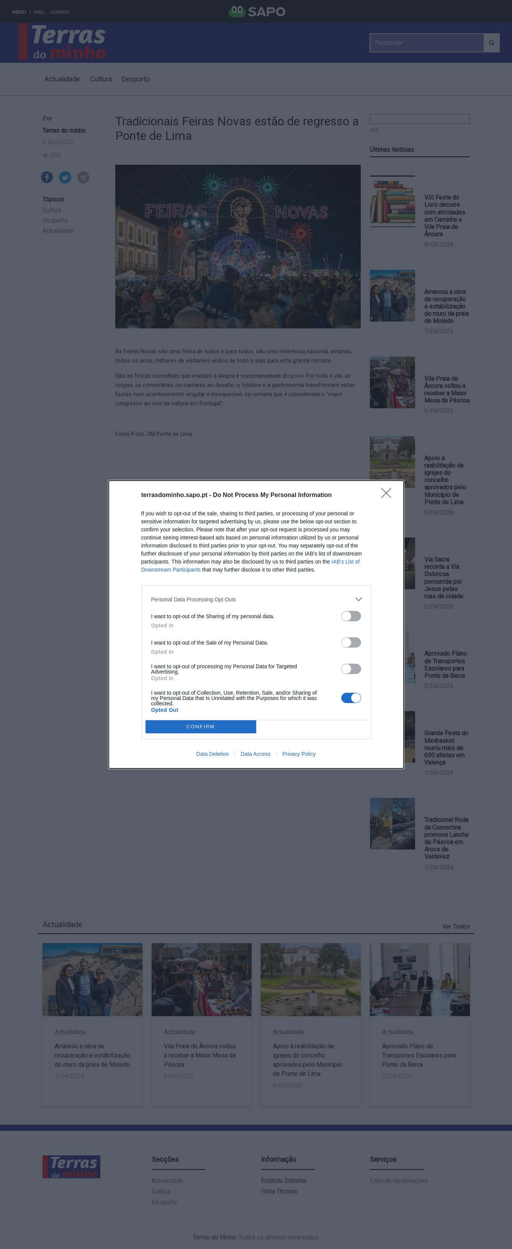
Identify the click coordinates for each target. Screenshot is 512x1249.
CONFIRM (200, 727)
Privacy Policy (299, 754)
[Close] (388, 495)
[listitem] (256, 599)
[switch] (351, 616)
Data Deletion (212, 754)
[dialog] (256, 624)
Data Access (255, 754)
